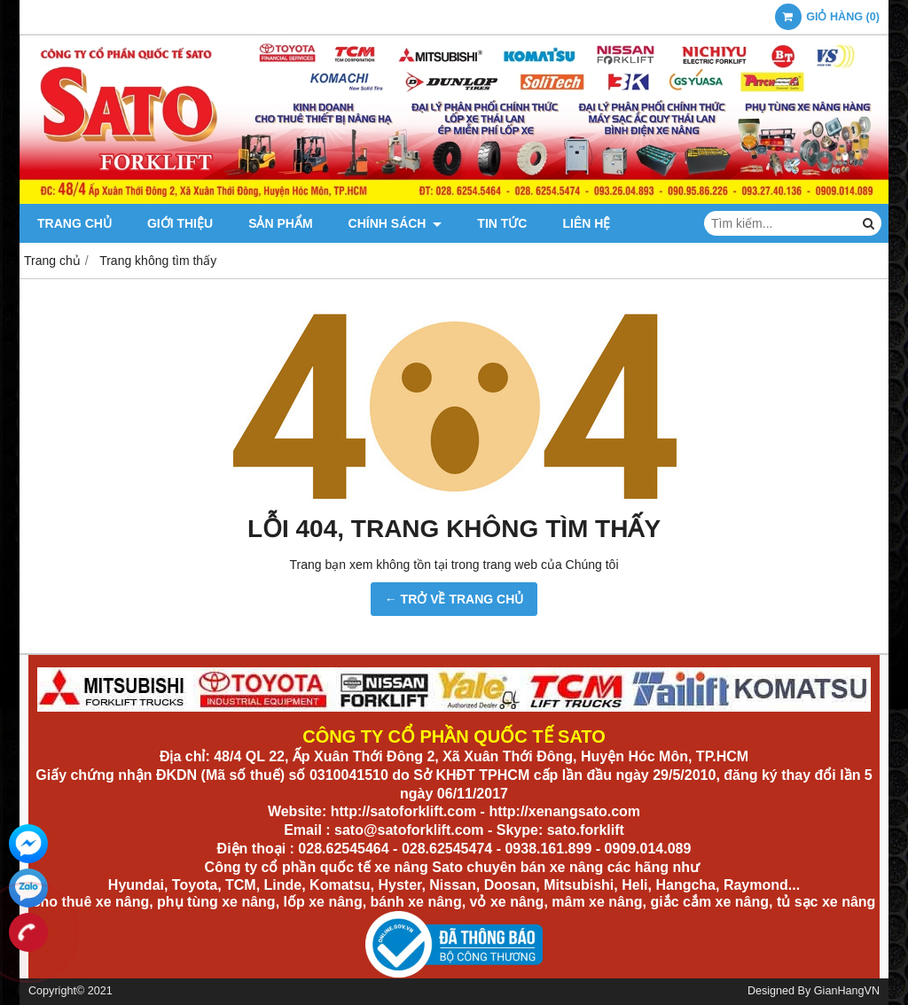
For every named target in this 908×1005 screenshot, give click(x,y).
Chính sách (395, 223)
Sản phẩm (280, 223)
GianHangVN (847, 991)
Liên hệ (586, 223)
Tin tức (502, 223)
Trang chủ (74, 223)
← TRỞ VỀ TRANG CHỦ (454, 599)
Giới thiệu (180, 223)
